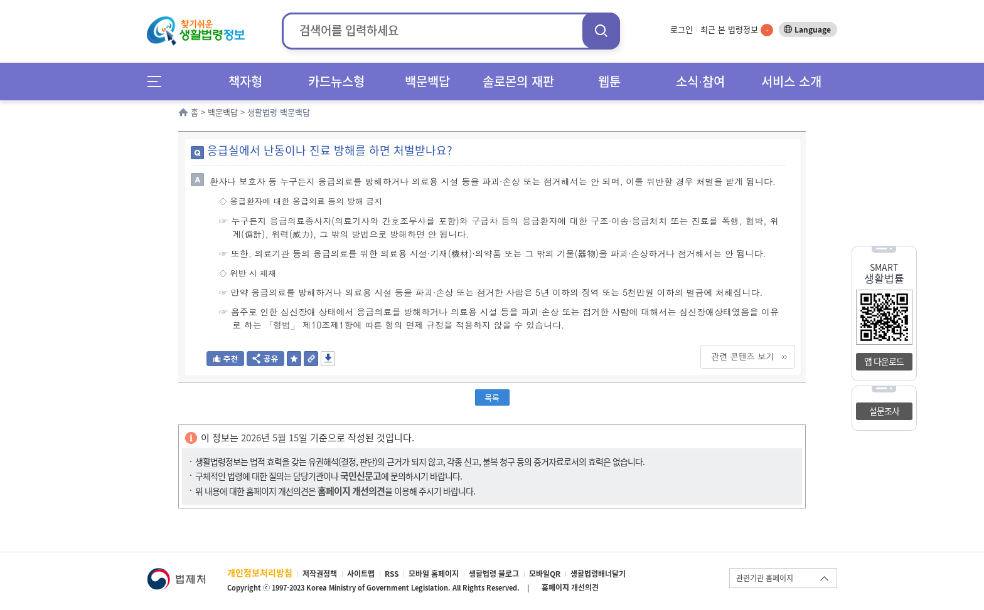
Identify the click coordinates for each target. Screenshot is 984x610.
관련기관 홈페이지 (764, 578)
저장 (328, 358)
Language (812, 29)
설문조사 (884, 410)
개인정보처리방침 (259, 572)
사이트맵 (361, 573)
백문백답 (427, 81)
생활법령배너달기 (598, 573)
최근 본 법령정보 (736, 29)
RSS (391, 573)
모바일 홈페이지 (434, 573)
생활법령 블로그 (494, 573)
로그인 (681, 29)
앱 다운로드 (884, 361)
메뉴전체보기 (158, 81)
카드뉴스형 (336, 81)
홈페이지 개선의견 (570, 587)
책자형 (245, 81)
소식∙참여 (700, 81)
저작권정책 (319, 573)
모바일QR (544, 573)
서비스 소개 (791, 81)
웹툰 (609, 81)
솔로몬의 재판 (518, 81)
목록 (492, 397)
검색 (601, 30)
